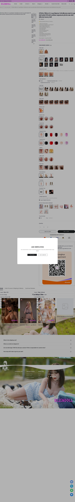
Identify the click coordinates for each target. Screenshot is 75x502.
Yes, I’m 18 (32, 254)
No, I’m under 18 (43, 254)
